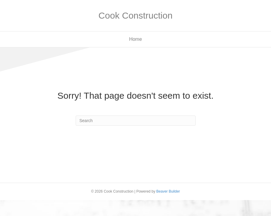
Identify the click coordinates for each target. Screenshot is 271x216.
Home (135, 39)
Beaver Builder (168, 191)
